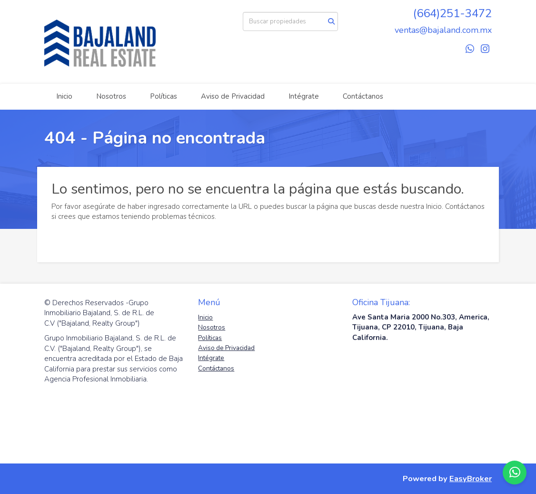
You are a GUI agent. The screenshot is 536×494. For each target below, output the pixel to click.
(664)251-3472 (452, 13)
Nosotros (111, 96)
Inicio (64, 96)
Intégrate (303, 96)
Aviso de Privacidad (233, 96)
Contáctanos (363, 96)
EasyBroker (470, 478)
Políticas (163, 96)
